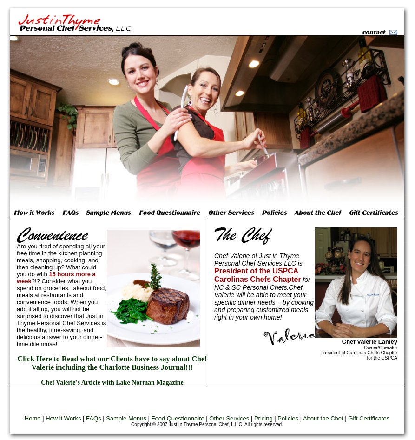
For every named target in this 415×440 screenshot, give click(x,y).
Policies (287, 418)
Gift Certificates (368, 418)
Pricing (263, 418)
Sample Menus (126, 418)
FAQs (93, 418)
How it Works (63, 418)
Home (33, 418)
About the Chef (323, 418)
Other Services (229, 418)
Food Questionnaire (178, 418)
